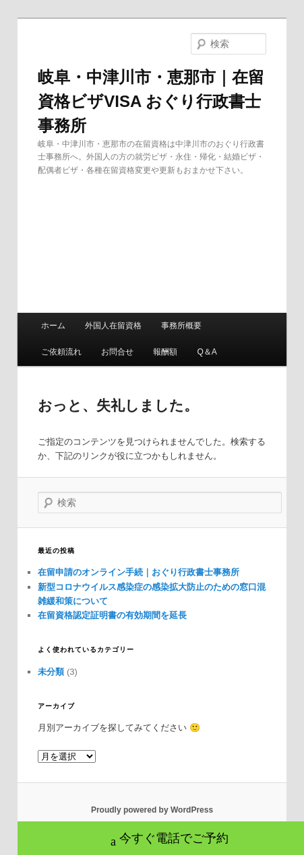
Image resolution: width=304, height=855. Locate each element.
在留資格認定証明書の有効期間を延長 (112, 615)
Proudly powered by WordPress (152, 810)
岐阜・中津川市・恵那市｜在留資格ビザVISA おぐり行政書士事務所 (151, 101)
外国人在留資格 (113, 325)
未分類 (51, 672)
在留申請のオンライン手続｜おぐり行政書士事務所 (138, 572)
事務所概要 (181, 325)
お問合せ (117, 352)
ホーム (53, 325)
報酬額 (165, 352)
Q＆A (206, 352)
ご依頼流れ (61, 352)
